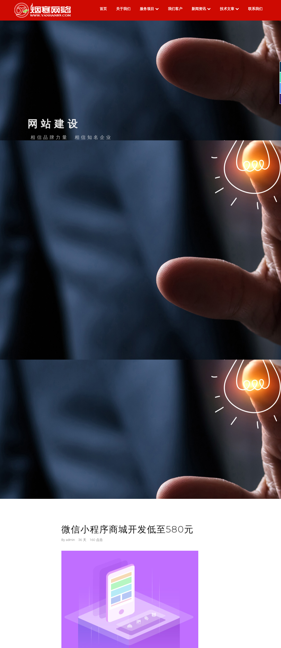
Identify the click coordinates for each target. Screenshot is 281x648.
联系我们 (255, 8)
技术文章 (229, 8)
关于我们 (123, 8)
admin (70, 540)
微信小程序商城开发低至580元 (127, 529)
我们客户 (175, 8)
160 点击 (96, 540)
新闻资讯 (201, 8)
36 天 (82, 540)
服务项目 (149, 8)
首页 (103, 8)
